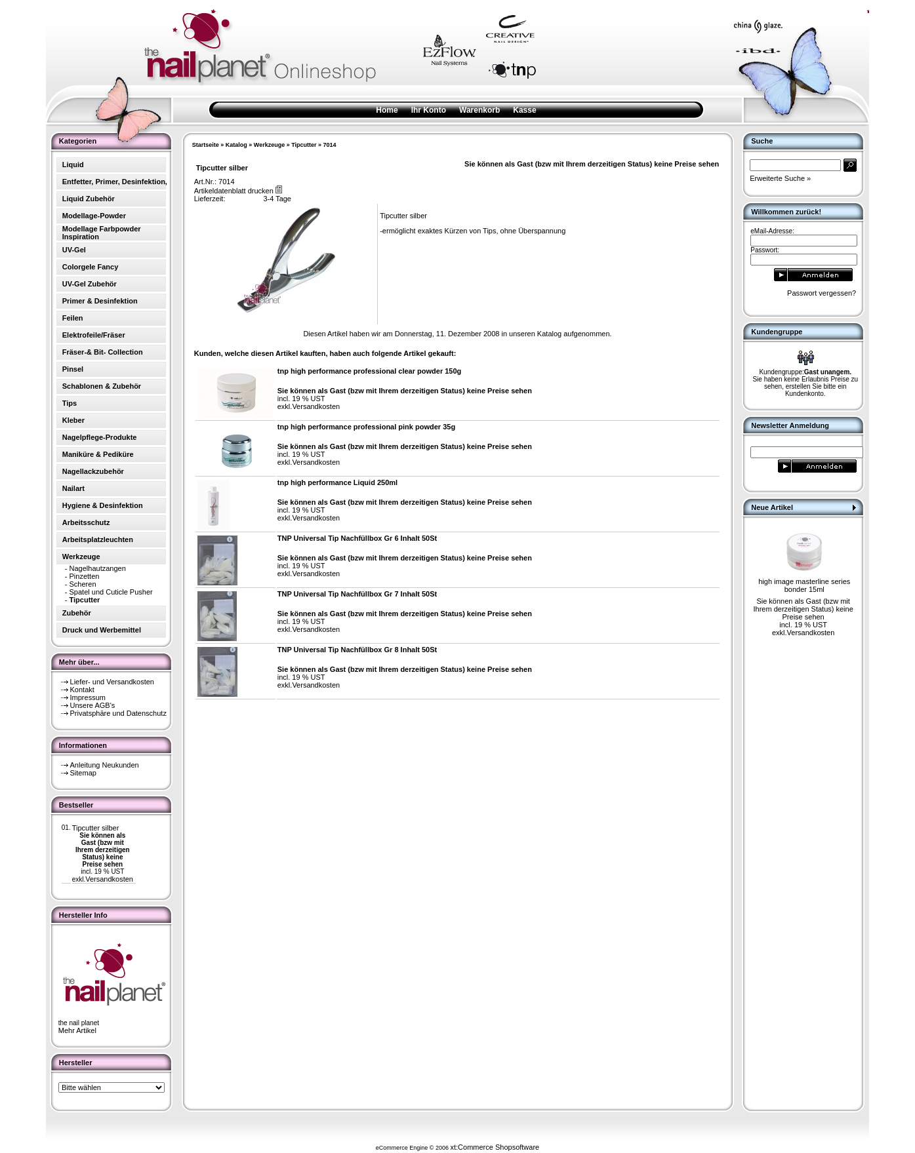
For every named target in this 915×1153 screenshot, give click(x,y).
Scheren (83, 584)
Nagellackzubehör (93, 471)
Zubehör (76, 613)
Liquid (73, 164)
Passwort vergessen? (821, 293)
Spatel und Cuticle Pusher (111, 592)
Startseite (205, 145)
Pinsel (72, 369)
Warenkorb (479, 110)
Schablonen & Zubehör (101, 386)
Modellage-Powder (94, 216)
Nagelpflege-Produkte (99, 437)
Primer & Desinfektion (100, 301)
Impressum (88, 697)
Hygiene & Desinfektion (102, 505)
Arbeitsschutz (86, 522)
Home (386, 110)
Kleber (73, 420)
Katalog (236, 145)
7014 (329, 145)
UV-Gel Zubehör (89, 284)
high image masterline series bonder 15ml (804, 585)
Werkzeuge (269, 145)
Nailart (73, 488)
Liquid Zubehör (88, 199)
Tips (69, 403)
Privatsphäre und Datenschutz (118, 713)
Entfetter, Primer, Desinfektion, (114, 182)
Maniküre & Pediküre (98, 454)
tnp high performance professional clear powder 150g (369, 371)
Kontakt (82, 690)
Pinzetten (85, 576)
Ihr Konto (428, 110)
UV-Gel (74, 250)
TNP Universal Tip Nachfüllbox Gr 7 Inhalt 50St (357, 594)
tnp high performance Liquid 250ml (337, 482)
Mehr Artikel (77, 1030)
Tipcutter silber (95, 828)
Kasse (524, 110)
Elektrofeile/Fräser (93, 335)
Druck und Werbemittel (101, 630)
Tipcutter (303, 145)
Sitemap (83, 773)
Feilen (72, 318)
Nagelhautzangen (98, 568)
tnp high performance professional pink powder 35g (366, 427)
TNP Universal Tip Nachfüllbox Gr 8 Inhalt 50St (357, 650)
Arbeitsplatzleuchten (97, 539)
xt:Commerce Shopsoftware (494, 1147)
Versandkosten (109, 879)
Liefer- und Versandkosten (112, 682)
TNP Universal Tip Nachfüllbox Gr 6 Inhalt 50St (357, 538)
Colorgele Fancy (90, 267)
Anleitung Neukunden (104, 765)
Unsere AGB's (92, 705)
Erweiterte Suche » (780, 178)
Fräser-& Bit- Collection (102, 352)
